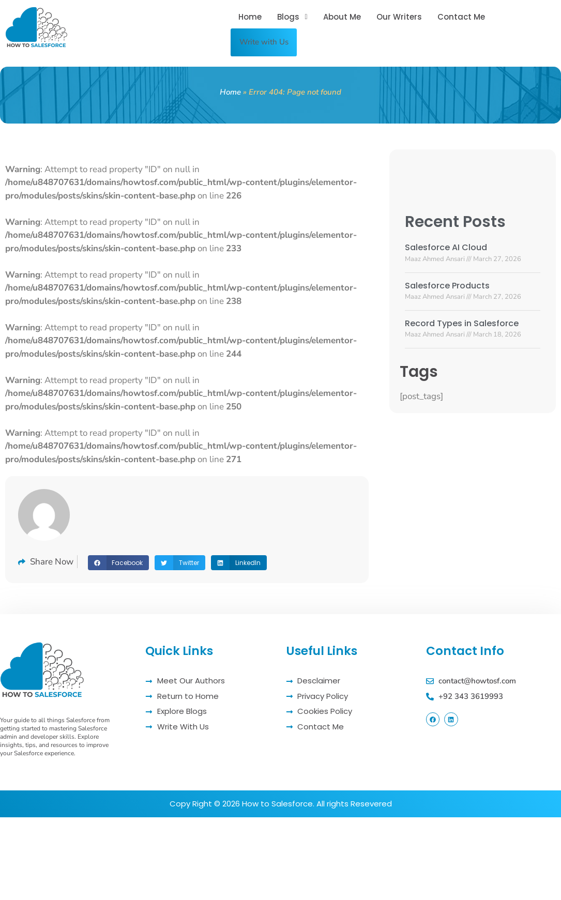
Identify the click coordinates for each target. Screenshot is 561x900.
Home (250, 17)
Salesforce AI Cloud (446, 244)
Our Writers (399, 17)
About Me (342, 17)
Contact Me (461, 17)
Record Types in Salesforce (462, 320)
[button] (292, 17)
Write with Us (268, 40)
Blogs (292, 17)
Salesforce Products (447, 282)
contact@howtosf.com (477, 678)
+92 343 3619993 (470, 693)
